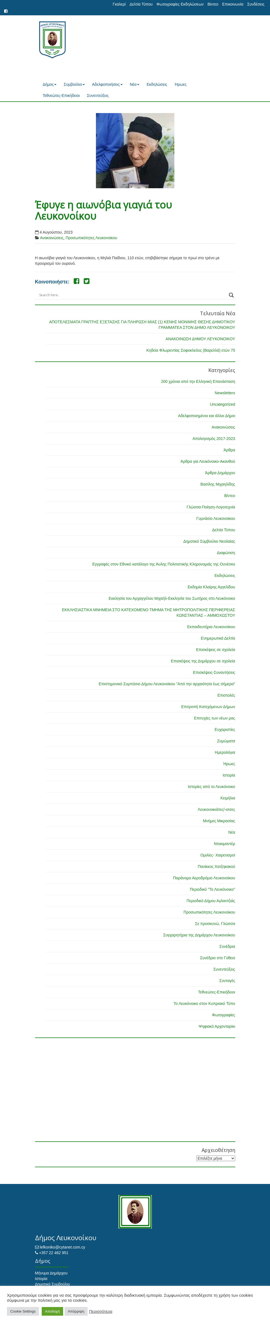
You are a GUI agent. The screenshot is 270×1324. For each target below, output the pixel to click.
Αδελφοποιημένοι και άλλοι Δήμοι (206, 415)
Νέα (134, 84)
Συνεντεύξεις (98, 95)
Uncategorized (222, 404)
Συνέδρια (227, 946)
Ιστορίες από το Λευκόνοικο (211, 786)
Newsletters (225, 393)
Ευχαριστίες (225, 729)
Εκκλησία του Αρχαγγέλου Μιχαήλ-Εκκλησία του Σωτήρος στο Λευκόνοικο (172, 598)
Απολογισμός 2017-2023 (213, 438)
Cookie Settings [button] (23, 1311)
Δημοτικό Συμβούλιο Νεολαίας (209, 541)
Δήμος (50, 84)
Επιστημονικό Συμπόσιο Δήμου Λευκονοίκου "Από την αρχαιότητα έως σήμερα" (167, 684)
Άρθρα (229, 450)
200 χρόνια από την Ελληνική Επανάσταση (198, 381)
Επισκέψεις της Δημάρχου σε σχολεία (203, 661)
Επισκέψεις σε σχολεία (215, 649)
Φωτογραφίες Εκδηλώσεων (180, 4)
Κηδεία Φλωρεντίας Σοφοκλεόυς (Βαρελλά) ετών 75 (190, 350)
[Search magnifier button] (231, 295)
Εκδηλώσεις (157, 84)
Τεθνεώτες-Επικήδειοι (61, 95)
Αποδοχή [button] (52, 1311)
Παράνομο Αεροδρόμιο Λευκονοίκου (204, 878)
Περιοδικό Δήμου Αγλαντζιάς (211, 901)
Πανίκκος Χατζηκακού (216, 866)
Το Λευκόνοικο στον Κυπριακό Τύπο (204, 1003)
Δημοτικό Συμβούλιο (52, 1284)
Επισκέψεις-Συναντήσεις (214, 672)
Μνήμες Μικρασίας (219, 821)
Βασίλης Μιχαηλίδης (217, 484)
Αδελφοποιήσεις (107, 84)
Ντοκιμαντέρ (224, 843)
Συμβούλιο (74, 84)
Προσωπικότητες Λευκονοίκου (91, 238)
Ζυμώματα (226, 741)
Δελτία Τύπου (141, 4)
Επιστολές (226, 695)
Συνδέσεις (255, 4)
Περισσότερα (100, 1311)
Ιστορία (229, 775)
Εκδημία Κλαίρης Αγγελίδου (211, 587)
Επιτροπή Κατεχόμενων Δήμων (208, 706)
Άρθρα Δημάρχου (220, 473)
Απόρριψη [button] (76, 1311)
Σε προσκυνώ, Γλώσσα (215, 923)
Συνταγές (227, 980)
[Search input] (132, 295)
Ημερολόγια (225, 752)
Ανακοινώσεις (52, 238)
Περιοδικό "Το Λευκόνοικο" (212, 889)
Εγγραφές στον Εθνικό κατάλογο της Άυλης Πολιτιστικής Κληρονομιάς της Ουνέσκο (163, 564)
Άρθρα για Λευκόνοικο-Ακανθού (208, 461)
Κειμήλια (228, 798)
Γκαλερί (119, 4)
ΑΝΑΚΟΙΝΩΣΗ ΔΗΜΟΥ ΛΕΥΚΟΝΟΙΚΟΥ (200, 339)
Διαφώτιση (226, 552)
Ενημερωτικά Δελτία (218, 638)
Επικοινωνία (232, 4)
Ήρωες (180, 84)
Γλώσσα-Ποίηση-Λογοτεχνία (211, 507)
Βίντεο (212, 4)
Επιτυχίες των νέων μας (214, 718)
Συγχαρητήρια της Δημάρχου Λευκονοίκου (199, 935)
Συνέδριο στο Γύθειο (217, 958)
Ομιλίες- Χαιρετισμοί (217, 855)
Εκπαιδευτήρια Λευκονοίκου (211, 627)
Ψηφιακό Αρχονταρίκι (217, 1026)
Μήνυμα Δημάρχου (51, 1273)
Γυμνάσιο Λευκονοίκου (215, 518)
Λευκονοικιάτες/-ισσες (216, 809)
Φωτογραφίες (223, 1015)
